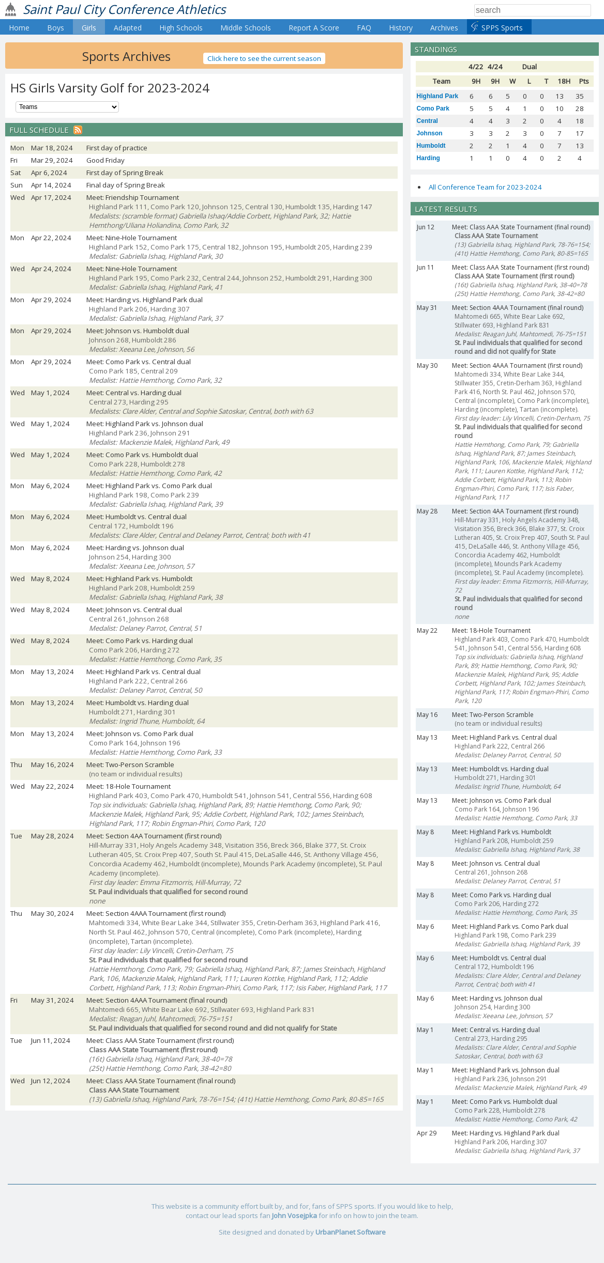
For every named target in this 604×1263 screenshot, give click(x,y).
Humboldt (431, 145)
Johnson (430, 133)
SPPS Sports (502, 28)
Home (19, 28)
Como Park (433, 108)
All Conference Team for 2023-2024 (485, 187)
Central (427, 120)
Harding (428, 158)
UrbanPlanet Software (350, 1232)
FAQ (364, 28)
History (401, 28)
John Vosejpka (294, 1215)
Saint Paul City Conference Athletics (124, 9)
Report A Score (314, 28)
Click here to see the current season (264, 58)
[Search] (532, 10)
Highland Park (438, 96)
